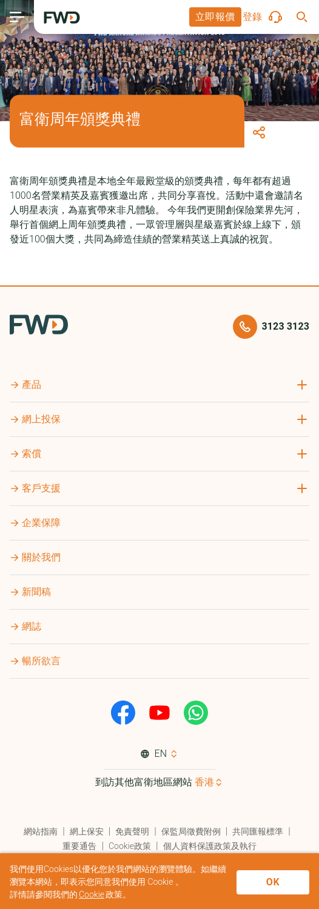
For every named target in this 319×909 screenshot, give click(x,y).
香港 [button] (204, 782)
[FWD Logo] (62, 18)
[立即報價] (215, 17)
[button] (215, 17)
